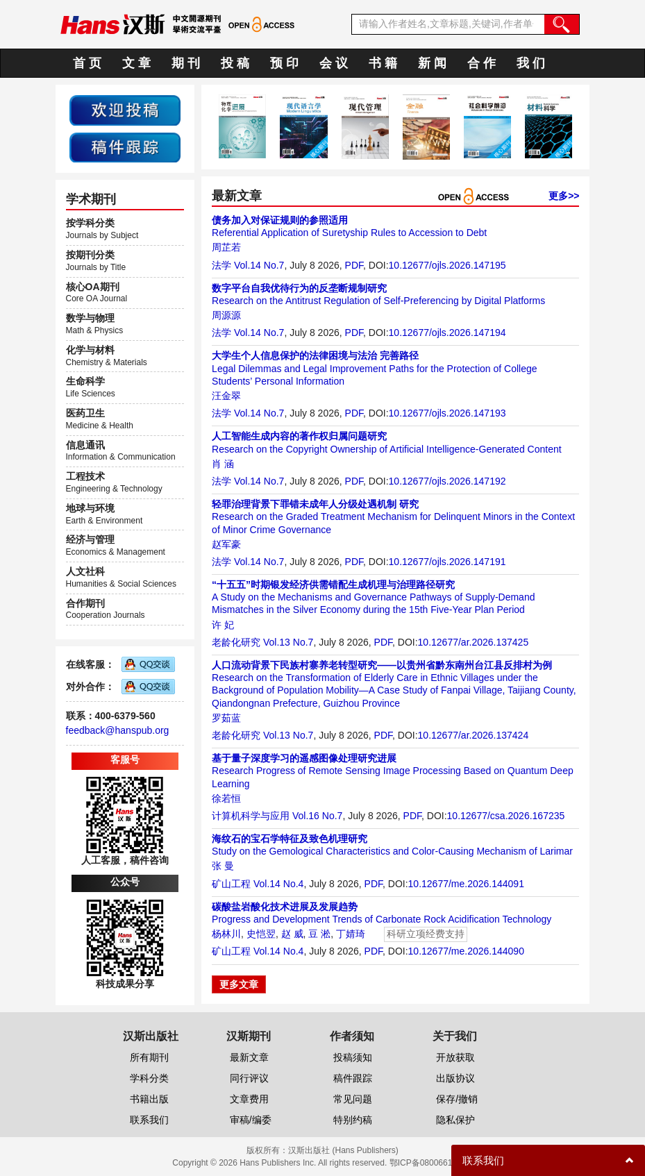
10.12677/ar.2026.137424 (473, 735)
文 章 (136, 63)
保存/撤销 (457, 1098)
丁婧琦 (350, 933)
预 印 (284, 63)
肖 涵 (223, 463)
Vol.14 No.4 (278, 883)
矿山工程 (231, 883)
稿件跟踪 (352, 1078)
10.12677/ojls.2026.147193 (447, 413)
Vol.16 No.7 (317, 815)
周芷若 (226, 247)
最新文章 (249, 1057)
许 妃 (223, 624)
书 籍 (383, 63)
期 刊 (185, 63)
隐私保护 (455, 1119)
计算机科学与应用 (251, 815)
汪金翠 (226, 395)
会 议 (333, 63)
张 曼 (223, 865)
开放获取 (455, 1057)
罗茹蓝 (226, 717)
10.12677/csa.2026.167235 (506, 815)
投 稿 (235, 63)
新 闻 (432, 63)
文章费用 (249, 1098)
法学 (221, 265)
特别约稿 (352, 1119)
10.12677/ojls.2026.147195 (447, 265)
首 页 (87, 63)
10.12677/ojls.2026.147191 (447, 561)
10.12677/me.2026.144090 (466, 951)
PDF (354, 265)
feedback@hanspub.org (117, 730)
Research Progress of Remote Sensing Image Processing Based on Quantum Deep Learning (392, 771)
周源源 (226, 315)
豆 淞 (319, 933)
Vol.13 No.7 (288, 642)
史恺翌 (261, 933)
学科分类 (149, 1078)
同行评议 (249, 1078)
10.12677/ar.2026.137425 (473, 642)
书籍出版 (149, 1098)
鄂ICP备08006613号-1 (431, 1163)
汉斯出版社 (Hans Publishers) (343, 1150)
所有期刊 (149, 1057)
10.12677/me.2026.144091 (466, 883)
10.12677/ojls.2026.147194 (447, 332)
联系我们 (149, 1119)
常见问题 (352, 1098)
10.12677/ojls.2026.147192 (447, 481)
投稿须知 (352, 1057)
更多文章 (238, 984)
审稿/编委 (250, 1119)
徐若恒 (226, 798)
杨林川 (226, 933)
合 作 (481, 63)
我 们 (531, 63)
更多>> (563, 195)
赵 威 (292, 933)
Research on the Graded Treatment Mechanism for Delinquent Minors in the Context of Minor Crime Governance (393, 516)
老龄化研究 (236, 642)
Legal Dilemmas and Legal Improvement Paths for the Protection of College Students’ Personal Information (374, 368)
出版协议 (455, 1078)
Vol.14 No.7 (259, 265)
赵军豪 (226, 544)
